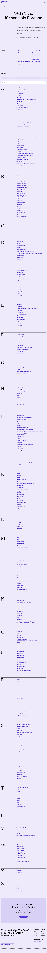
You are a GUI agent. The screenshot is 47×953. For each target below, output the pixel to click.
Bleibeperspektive (20, 202)
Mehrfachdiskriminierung (22, 547)
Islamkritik (18, 446)
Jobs (35, 931)
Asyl (17, 132)
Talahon (18, 789)
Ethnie (17, 315)
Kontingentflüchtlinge (21, 491)
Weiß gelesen (19, 846)
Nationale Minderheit (21, 600)
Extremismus (19, 325)
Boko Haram (19, 208)
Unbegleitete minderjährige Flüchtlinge (25, 817)
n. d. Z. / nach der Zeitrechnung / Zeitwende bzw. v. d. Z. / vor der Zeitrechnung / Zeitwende (27, 621)
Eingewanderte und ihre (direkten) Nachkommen (27, 308)
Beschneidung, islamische (22, 183)
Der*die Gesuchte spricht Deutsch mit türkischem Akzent (29, 253)
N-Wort (18, 598)
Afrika (17, 91)
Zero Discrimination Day (21, 886)
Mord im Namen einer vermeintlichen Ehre (25, 581)
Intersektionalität (20, 434)
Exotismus (18, 323)
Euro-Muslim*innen (20, 319)
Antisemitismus (20, 115)
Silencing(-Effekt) (20, 759)
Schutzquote (19, 734)
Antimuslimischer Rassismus (22, 111)
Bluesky (42, 933)
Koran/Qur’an (19, 496)
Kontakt (35, 935)
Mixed (17, 577)
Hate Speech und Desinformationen (36, 62)
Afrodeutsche (19, 93)
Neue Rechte (19, 615)
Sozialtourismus (20, 763)
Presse (35, 933)
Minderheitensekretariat (21, 570)
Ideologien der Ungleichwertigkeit (24, 417)
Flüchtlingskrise (20, 344)
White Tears (19, 855)
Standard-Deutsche (20, 770)
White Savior (19, 852)
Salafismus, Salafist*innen (22, 726)
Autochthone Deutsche (21, 167)
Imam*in (18, 421)
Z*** (17, 883)
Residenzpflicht (19, 702)
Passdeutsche (19, 653)
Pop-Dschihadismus (21, 662)
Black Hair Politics (20, 193)
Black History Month (21, 195)
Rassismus (18, 692)
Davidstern (18, 243)
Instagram (43, 929)
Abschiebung (19, 87)
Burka (17, 214)
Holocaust (18, 406)
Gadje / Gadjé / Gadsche (22, 362)
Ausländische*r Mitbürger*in (22, 159)
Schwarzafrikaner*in (21, 740)
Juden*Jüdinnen (20, 56)
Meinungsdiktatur (20, 551)
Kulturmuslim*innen (20, 506)
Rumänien (18, 709)
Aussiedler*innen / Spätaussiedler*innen (25, 163)
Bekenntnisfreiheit (20, 181)
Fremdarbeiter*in (20, 351)
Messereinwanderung (21, 560)
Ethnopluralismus (20, 317)
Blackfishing (19, 200)
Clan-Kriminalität (20, 231)
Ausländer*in (19, 151)
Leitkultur (18, 520)
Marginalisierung (20, 543)
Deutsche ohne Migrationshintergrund (24, 267)
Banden (18, 179)
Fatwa (17, 338)
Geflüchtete (19, 369)
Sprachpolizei (19, 765)
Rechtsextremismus (20, 694)
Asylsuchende (19, 147)
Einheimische (19, 310)
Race (17, 681)
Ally (17, 103)
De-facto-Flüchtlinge (21, 245)
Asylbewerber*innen (21, 141)
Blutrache (18, 206)
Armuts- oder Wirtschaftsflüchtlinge (24, 122)
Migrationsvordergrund (21, 564)
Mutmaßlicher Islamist (21, 589)
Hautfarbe (18, 395)
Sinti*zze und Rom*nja (37, 56)
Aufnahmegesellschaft (21, 149)
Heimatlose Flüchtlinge (21, 399)
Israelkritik (18, 452)
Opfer (17, 633)
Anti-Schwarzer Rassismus (22, 107)
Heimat (18, 397)
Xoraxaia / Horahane (21, 874)
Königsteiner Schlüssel (21, 508)
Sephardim (18, 753)
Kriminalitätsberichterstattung (23, 61)
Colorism (18, 232)
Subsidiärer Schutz (20, 772)
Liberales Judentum (20, 524)
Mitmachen (36, 929)
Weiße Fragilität (20, 848)
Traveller (18, 800)
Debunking (18, 247)
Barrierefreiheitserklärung (28, 950)
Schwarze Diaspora (20, 742)
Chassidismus (19, 225)
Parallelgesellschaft (20, 651)
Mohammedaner (20, 579)
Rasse (17, 691)
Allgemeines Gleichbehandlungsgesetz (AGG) (26, 99)
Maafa (17, 539)
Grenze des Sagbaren (21, 377)
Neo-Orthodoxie (20, 606)
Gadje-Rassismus (20, 364)
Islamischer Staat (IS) (21, 440)
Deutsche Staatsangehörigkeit (23, 265)
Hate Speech (19, 393)
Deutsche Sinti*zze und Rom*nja (23, 263)
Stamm (18, 768)
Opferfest (18, 635)
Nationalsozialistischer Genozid (23, 602)
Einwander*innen (20, 312)
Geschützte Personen (21, 375)
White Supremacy (20, 853)
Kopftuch (18, 492)
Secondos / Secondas (21, 746)
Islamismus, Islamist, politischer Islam (24, 444)
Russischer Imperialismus (22, 711)
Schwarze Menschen (36, 50)
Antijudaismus (19, 109)
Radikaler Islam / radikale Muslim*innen (25, 685)
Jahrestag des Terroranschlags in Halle (25, 461)
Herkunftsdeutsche (20, 403)
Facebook (43, 935)
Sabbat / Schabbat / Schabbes (23, 724)
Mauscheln (18, 545)
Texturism (18, 795)
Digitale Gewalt (19, 272)
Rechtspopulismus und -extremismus (36, 58)
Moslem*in (18, 583)
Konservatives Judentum (22, 489)
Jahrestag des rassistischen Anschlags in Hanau (27, 462)
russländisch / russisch (21, 715)
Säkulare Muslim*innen (21, 776)
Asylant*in (18, 136)
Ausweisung (19, 165)
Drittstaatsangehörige (21, 286)
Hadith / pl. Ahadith (20, 387)
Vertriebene (19, 829)
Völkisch (18, 833)
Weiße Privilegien (20, 850)
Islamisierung (19, 442)
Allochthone (19, 101)
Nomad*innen (19, 619)
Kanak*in (18, 475)
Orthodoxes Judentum (21, 639)
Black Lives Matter (20, 196)
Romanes (18, 708)
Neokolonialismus (20, 608)
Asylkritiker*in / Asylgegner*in (23, 143)
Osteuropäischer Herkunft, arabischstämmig (26, 640)
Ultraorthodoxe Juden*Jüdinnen (23, 815)
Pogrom (18, 659)
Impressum (44, 950)
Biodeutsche (19, 191)
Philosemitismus (20, 655)
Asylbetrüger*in (20, 139)
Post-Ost (18, 64)
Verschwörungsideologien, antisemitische (25, 827)
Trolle (17, 802)
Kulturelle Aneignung (21, 502)
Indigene (18, 423)
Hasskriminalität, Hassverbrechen (24, 391)
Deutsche (18, 259)
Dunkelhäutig (19, 295)
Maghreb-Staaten (20, 541)
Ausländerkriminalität (21, 157)
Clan (17, 229)
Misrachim (18, 575)
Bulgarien (18, 210)
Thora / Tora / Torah (20, 797)
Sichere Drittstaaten (20, 755)
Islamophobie (19, 448)
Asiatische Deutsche (21, 128)
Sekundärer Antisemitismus (22, 747)
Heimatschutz (19, 401)
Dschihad (18, 287)
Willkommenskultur (20, 857)
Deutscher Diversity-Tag (21, 270)
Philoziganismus (20, 657)
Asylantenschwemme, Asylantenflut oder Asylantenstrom (29, 137)
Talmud (18, 791)
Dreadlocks (19, 282)
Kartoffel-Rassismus (21, 479)
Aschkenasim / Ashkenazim (22, 126)
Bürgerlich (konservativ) (21, 216)
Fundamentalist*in (20, 353)
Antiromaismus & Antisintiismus (23, 113)
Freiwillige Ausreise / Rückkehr (23, 349)
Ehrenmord (19, 304)
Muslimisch (19, 587)
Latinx (17, 519)
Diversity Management (21, 278)
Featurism (18, 340)
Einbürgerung (19, 306)
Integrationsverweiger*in (22, 427)
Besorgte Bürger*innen (21, 187)
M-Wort (18, 537)
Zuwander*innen (20, 890)
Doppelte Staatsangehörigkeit (23, 280)
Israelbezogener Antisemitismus (23, 450)
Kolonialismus (19, 487)
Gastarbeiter (19, 365)
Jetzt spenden (23, 916)
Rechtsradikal (19, 698)
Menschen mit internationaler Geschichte (25, 557)
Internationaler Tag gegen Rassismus (24, 433)
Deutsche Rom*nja (20, 261)
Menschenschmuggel (21, 558)
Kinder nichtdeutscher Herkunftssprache (25, 483)
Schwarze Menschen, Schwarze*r (23, 744)
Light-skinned (19, 526)
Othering (18, 642)
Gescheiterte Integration (21, 373)
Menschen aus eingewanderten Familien (25, 553)
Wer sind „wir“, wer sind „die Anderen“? (36, 53)
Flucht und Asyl (19, 50)
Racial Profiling (19, 683)
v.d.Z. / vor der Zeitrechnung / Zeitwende (25, 835)
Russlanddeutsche (20, 713)
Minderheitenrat (20, 568)
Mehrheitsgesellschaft (21, 549)
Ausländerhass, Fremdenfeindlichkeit (24, 155)
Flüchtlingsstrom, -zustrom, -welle (24, 347)
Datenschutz (37, 950)
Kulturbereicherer (20, 500)
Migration (18, 58)
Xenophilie (18, 870)
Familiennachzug (20, 334)
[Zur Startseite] (5, 2)
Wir (17, 859)
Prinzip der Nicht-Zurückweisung (23, 670)
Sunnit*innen (19, 774)
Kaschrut (18, 481)
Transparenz (19, 950)
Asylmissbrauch (20, 145)
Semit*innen (19, 751)
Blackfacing (19, 198)
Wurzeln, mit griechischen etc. (23, 861)
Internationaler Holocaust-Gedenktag (24, 429)
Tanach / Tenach (20, 793)
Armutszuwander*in (20, 124)
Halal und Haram (20, 389)
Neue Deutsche (19, 613)
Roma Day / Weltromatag (22, 706)
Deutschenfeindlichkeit (21, 269)
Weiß (17, 844)
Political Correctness (21, 661)
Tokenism (18, 798)
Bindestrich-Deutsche (21, 189)
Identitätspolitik (20, 415)
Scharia (18, 728)
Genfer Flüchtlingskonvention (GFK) (24, 371)
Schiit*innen (19, 730)
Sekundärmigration (20, 749)
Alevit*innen (19, 97)
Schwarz (18, 736)
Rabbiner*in (19, 679)
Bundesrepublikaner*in (21, 212)
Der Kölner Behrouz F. (21, 249)
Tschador (18, 804)
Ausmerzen (19, 161)
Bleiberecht (19, 204)
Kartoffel (18, 477)
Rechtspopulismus (20, 696)
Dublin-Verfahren (20, 291)
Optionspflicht (19, 637)
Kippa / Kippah (19, 485)
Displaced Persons (20, 274)
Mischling (18, 574)
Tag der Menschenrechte (22, 787)
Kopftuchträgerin (20, 494)
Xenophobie (19, 872)
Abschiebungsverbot (21, 89)
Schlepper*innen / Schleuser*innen (24, 732)
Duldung (18, 293)
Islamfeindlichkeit (20, 436)
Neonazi (18, 610)
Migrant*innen (19, 562)
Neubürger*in (19, 611)
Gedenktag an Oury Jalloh (22, 367)
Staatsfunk (18, 766)
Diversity (18, 276)
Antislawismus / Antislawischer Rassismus (25, 117)
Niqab (17, 617)
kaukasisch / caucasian (21, 510)
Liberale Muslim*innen (21, 522)
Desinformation (20, 255)
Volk (17, 831)
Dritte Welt (18, 284)
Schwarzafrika (19, 738)
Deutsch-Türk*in (20, 257)
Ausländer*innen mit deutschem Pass (24, 153)
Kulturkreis (18, 504)
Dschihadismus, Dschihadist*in (23, 289)
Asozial (18, 130)
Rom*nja (18, 704)
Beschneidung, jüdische (21, 185)
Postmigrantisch (20, 668)
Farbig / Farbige (20, 336)
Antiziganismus (19, 119)
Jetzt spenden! (37, 941)
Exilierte (18, 321)
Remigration (19, 700)
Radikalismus (19, 687)
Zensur (18, 885)
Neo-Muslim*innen (20, 604)
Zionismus (18, 888)
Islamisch (18, 438)
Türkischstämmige (20, 806)
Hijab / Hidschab (20, 404)
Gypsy (17, 379)
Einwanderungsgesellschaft (22, 314)
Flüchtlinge (18, 342)
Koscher (18, 498)
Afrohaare (18, 95)
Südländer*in (19, 778)
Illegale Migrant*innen (21, 419)
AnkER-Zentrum (20, 105)
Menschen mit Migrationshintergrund (24, 555)
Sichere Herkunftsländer (21, 757)
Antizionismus (19, 120)
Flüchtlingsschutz (20, 345)
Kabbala (18, 473)
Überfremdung (19, 819)
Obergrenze (19, 631)
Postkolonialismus (20, 666)
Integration (18, 425)
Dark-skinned (19, 241)
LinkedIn (42, 931)
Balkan (18, 177)
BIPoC (17, 175)
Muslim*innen (19, 52)
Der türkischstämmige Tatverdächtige (25, 251)
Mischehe (18, 572)
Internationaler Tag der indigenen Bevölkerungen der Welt (29, 431)
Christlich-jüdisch (20, 227)
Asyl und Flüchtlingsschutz (22, 134)
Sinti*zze (18, 761)
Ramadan (18, 689)
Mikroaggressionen (20, 566)
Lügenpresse (19, 528)
